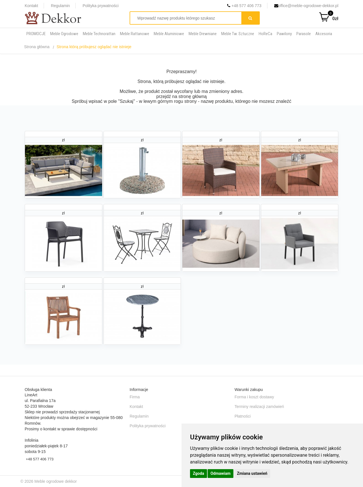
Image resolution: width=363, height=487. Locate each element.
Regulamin (60, 5)
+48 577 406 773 (244, 5)
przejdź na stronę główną (181, 96)
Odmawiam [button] (220, 473)
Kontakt (31, 5)
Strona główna (37, 46)
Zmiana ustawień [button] (252, 473)
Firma (135, 397)
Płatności (243, 416)
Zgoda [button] (198, 473)
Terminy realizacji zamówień (259, 406)
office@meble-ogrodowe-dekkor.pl (306, 5)
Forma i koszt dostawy (254, 397)
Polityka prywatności (101, 5)
